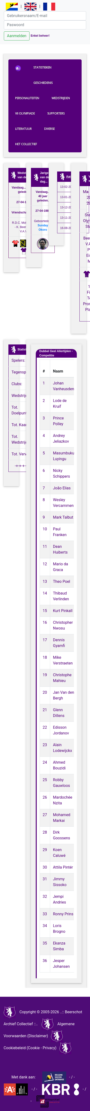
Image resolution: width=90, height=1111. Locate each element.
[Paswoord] (45, 24)
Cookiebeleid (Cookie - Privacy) (30, 1048)
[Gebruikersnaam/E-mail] (45, 15)
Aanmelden (16, 36)
